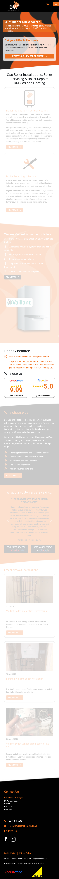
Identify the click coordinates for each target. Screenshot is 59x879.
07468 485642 (13, 821)
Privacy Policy (25, 853)
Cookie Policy (10, 853)
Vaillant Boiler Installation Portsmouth (26, 611)
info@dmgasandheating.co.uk (20, 826)
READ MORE (14, 147)
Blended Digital (39, 863)
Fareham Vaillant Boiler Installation (24, 678)
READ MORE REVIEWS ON (16, 549)
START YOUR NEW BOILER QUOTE (29, 56)
